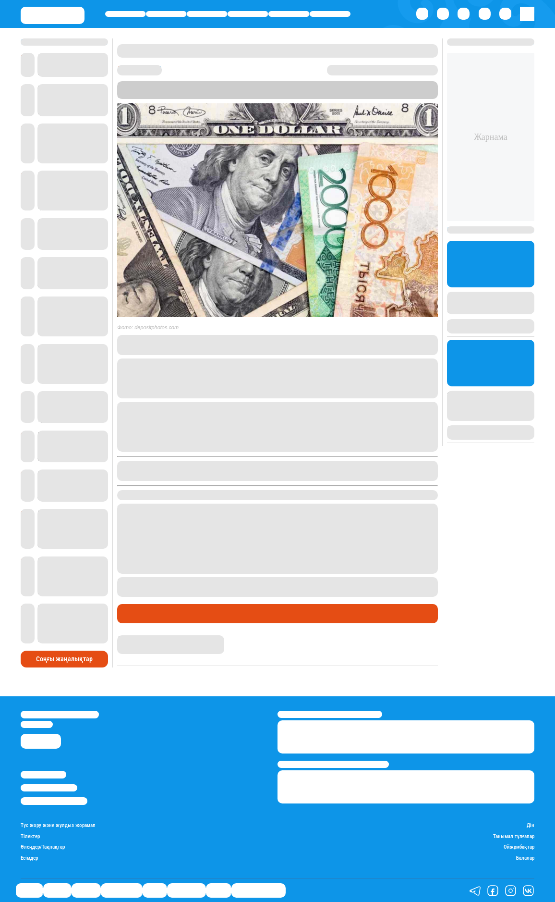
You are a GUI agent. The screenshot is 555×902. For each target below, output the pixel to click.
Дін (530, 825)
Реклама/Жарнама (49, 787)
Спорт (289, 14)
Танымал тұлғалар (513, 837)
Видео (218, 890)
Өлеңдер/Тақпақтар (43, 847)
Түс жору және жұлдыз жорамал (58, 825)
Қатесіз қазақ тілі (258, 890)
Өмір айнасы (248, 14)
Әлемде (207, 14)
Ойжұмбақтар (519, 847)
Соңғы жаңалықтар (64, 659)
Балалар (525, 858)
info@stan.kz (37, 724)
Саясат (125, 14)
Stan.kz (201, 94)
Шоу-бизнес (330, 14)
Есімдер (29, 858)
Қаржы (166, 14)
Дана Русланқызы (146, 639)
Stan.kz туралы (43, 774)
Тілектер (30, 837)
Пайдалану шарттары (54, 800)
